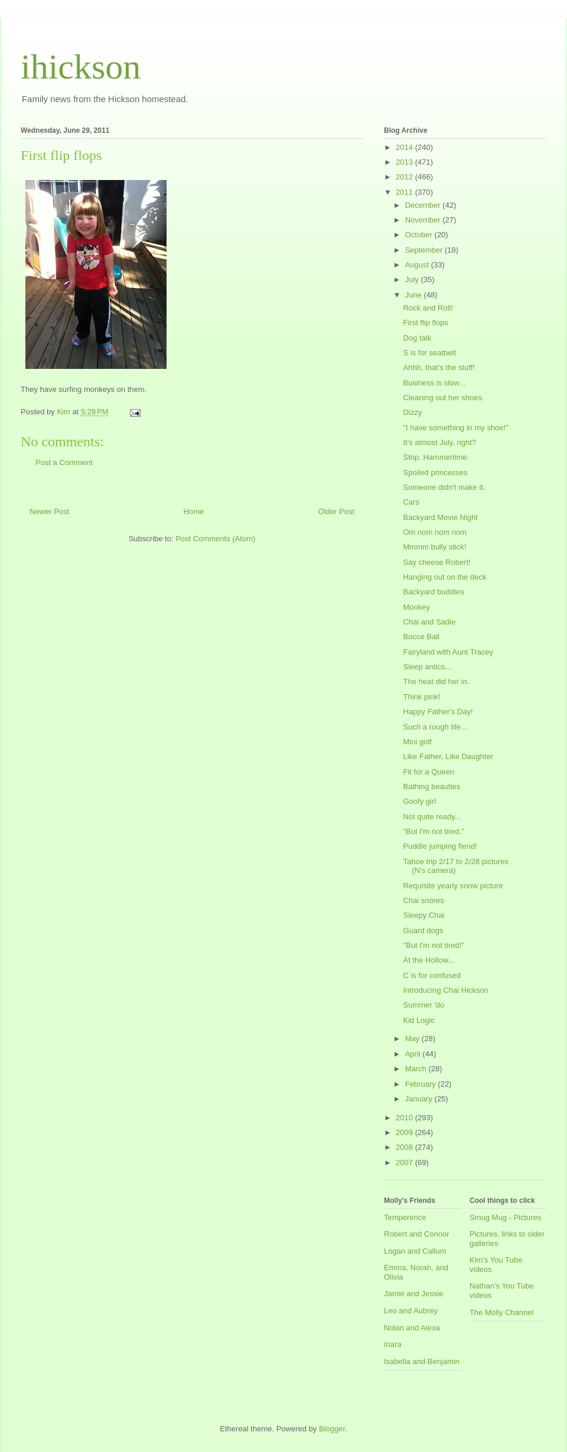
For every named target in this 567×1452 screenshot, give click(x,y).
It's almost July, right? (439, 442)
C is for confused (432, 975)
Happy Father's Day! (437, 711)
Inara (393, 1344)
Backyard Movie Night (440, 517)
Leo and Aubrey (411, 1310)
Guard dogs (423, 930)
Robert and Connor (416, 1233)
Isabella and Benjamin (422, 1361)
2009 (405, 1132)
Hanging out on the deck (444, 577)
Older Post (336, 511)
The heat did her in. (436, 681)
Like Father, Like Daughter (448, 756)
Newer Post (49, 511)
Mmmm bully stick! (434, 546)
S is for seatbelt (429, 352)
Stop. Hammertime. (436, 457)
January (420, 1098)
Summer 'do (423, 1004)
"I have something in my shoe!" (455, 427)
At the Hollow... (428, 960)
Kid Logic (418, 1020)
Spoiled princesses (435, 472)
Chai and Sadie (429, 621)
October (420, 234)
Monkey (416, 607)
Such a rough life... (435, 726)
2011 (405, 192)
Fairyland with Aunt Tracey (448, 651)
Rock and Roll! (428, 307)
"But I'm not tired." (433, 831)
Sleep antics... (427, 666)
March (417, 1068)
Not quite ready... (432, 816)
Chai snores (423, 900)
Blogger (332, 1428)
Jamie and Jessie (413, 1293)
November (424, 219)
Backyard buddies (433, 591)
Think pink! (421, 696)
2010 (405, 1117)
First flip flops (425, 322)
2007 (405, 1162)
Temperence (405, 1217)
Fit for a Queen (428, 771)
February (421, 1084)
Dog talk (417, 337)
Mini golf (417, 741)
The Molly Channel (501, 1312)
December (424, 205)
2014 (405, 147)
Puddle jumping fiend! (440, 846)
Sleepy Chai (423, 915)
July (413, 279)
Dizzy (412, 412)
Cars (411, 502)
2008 (405, 1147)
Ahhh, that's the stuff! (439, 367)
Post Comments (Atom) (215, 538)
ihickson (81, 66)
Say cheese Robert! (436, 562)
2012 (405, 176)
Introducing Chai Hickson (445, 990)
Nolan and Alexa (412, 1327)
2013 (405, 162)
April (414, 1053)
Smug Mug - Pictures (505, 1217)
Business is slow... (434, 382)
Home (194, 511)
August (418, 264)
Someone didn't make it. (444, 487)
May (413, 1038)
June (414, 294)
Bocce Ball (421, 636)
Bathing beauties (431, 786)
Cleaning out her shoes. (443, 397)
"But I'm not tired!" (433, 945)
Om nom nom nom (435, 532)
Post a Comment (64, 462)
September (425, 250)
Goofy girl (419, 801)
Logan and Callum (415, 1251)
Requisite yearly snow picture (453, 885)
